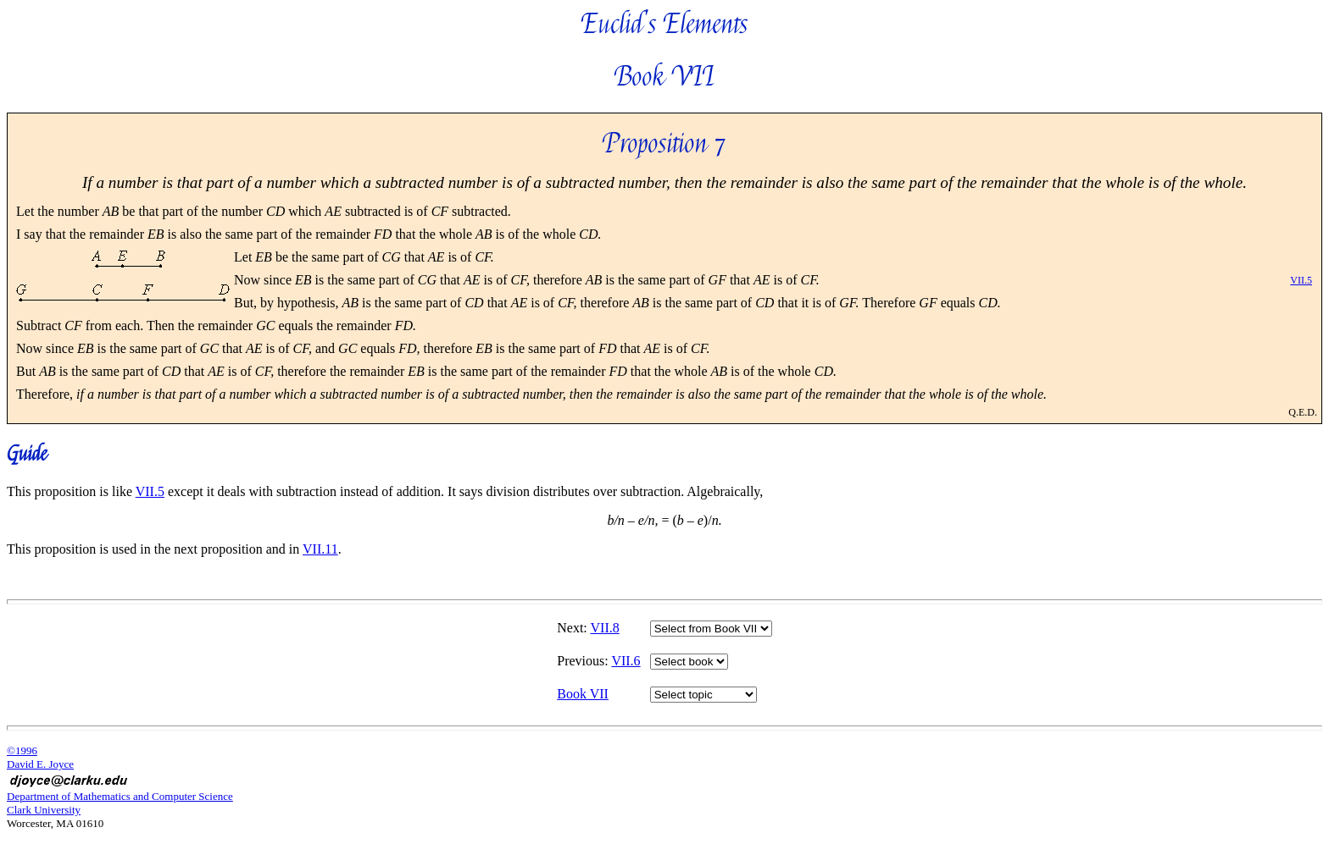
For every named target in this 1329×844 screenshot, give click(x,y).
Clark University (44, 809)
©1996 (22, 750)
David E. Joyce (40, 764)
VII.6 (625, 661)
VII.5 (1301, 280)
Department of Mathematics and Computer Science (120, 796)
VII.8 (605, 628)
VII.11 (320, 549)
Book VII (583, 694)
